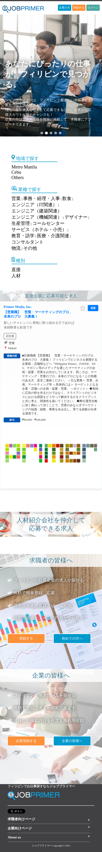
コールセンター (48, 223)
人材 (16, 275)
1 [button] (42, 133)
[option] (51, 75)
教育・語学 (22, 235)
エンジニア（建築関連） (36, 210)
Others (17, 177)
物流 (16, 248)
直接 (16, 269)
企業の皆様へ (72, 741)
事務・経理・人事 (41, 198)
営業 (16, 198)
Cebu (16, 172)
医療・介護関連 (53, 235)
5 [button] (60, 133)
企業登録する (26, 741)
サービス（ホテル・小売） (39, 229)
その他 (30, 248)
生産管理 (20, 223)
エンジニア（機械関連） (36, 217)
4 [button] (55, 133)
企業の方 (64, 7)
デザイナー (76, 217)
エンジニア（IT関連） (34, 204)
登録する (78, 7)
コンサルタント (27, 241)
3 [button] (51, 133)
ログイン (93, 7)
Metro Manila (24, 166)
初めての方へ (72, 638)
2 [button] (46, 133)
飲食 (66, 198)
